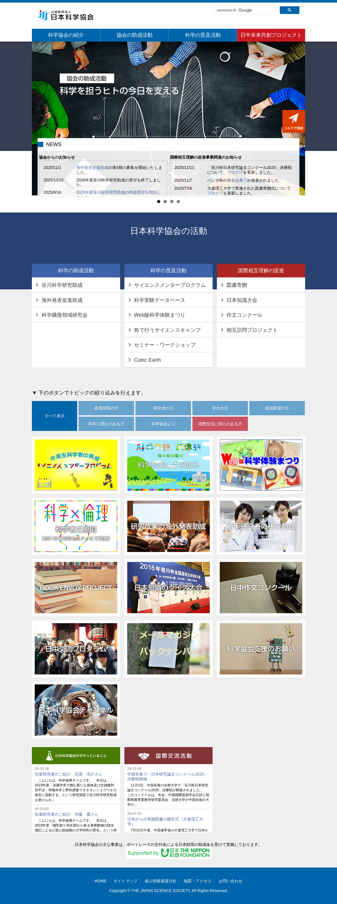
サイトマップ (125, 881)
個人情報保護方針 (160, 881)
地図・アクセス (197, 881)
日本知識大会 (242, 300)
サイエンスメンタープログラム (170, 285)
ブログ (235, 172)
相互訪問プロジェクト (252, 330)
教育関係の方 (106, 408)
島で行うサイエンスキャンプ (167, 330)
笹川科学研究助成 (62, 285)
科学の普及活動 (203, 35)
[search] (244, 10)
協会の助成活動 (135, 35)
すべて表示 (55, 416)
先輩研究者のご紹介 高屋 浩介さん (68, 774)
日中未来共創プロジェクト (271, 35)
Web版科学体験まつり (160, 315)
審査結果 (237, 180)
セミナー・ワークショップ (165, 345)
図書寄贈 (237, 285)
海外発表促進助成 (92, 167)
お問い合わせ (231, 881)
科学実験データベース (159, 300)
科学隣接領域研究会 (65, 315)
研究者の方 (163, 408)
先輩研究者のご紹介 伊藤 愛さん (66, 814)
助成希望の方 (277, 408)
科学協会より (163, 424)
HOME (100, 881)
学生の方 (220, 408)
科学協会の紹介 (66, 35)
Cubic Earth (147, 360)
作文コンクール (244, 315)
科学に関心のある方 (106, 424)
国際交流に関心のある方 (220, 424)
